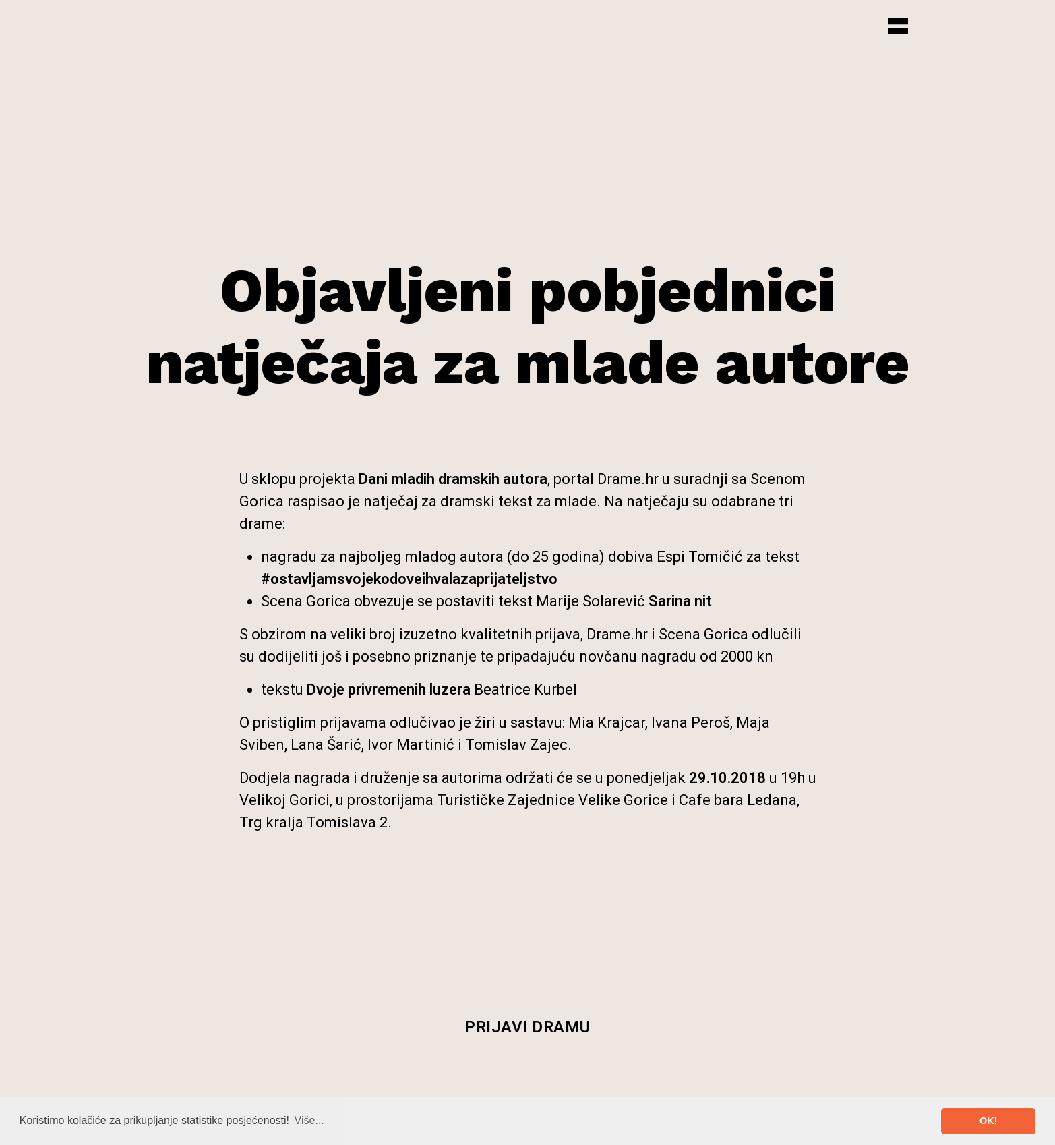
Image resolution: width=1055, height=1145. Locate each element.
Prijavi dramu (527, 1027)
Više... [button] (309, 1120)
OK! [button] (988, 1120)
